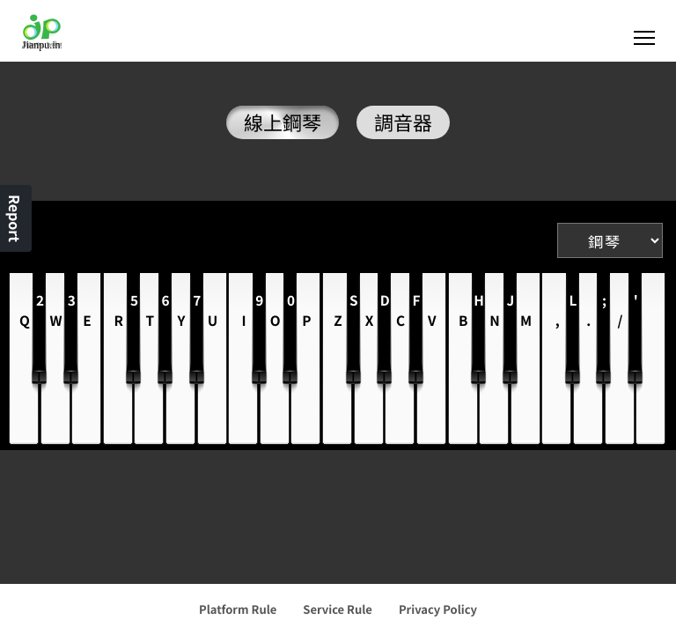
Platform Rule (237, 609)
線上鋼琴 (282, 122)
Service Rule (337, 609)
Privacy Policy (438, 609)
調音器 (403, 122)
